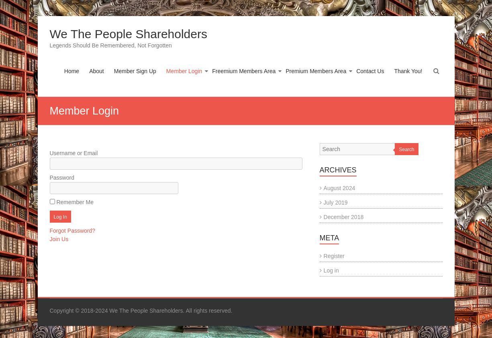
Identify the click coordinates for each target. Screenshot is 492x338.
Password (62, 177)
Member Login (184, 71)
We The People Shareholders (128, 34)
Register (334, 256)
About (96, 71)
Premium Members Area (316, 71)
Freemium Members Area (244, 71)
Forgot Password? (73, 230)
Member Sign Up (135, 71)
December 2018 (344, 217)
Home (71, 71)
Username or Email (74, 153)
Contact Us (370, 71)
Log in (331, 270)
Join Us (59, 239)
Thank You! (408, 71)
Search (406, 149)
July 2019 (336, 202)
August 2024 (339, 188)
